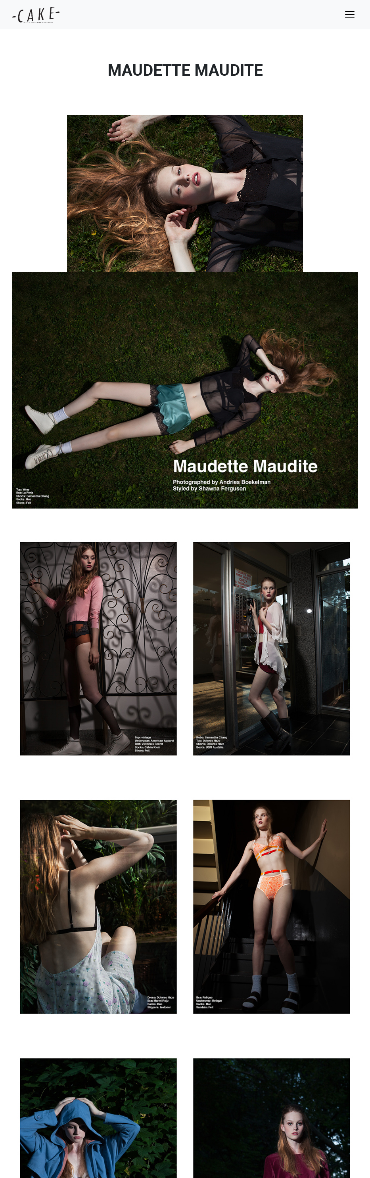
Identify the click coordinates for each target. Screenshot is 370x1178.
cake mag (35, 15)
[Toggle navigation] (349, 14)
